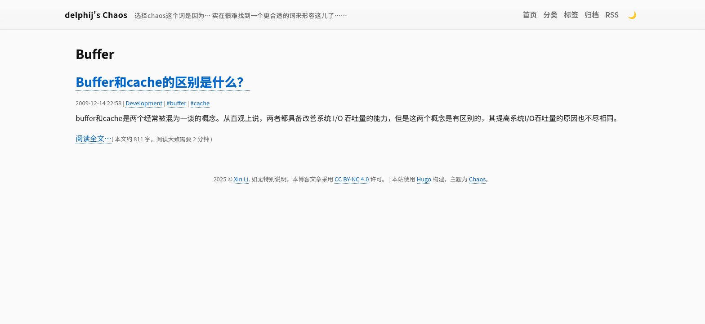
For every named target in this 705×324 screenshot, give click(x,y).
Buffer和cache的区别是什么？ (163, 81)
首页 (529, 14)
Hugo (424, 179)
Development (143, 103)
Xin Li (241, 179)
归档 (592, 14)
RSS (612, 14)
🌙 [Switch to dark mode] (632, 14)
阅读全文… (94, 138)
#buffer (177, 103)
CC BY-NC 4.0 (352, 179)
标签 (571, 14)
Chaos (477, 179)
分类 (550, 14)
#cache (200, 103)
